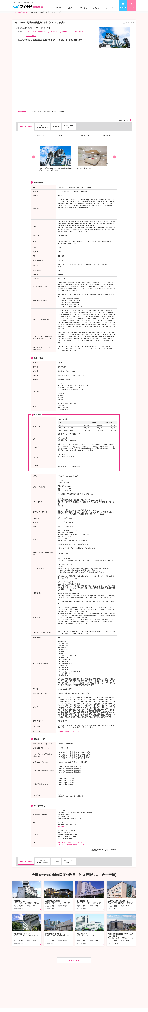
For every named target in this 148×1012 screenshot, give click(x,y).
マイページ (109, 8)
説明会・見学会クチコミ (69, 126)
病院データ (41, 136)
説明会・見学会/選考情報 (42, 126)
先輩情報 (56, 126)
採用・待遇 (63, 136)
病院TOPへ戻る (74, 960)
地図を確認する (62, 827)
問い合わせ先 (107, 136)
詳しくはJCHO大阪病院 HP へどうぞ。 (70, 843)
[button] (33, 157)
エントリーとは (124, 120)
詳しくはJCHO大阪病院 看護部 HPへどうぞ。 (72, 845)
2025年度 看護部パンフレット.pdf (68, 731)
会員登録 (123, 8)
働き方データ (85, 136)
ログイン (131, 8)
